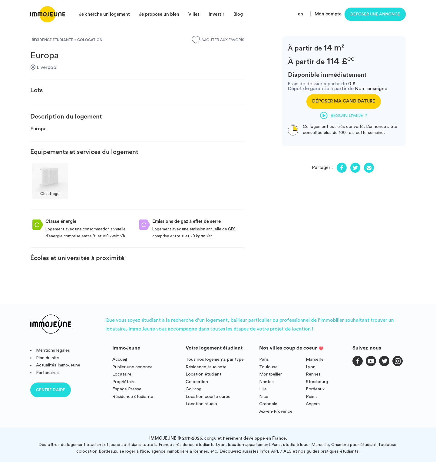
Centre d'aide (50, 390)
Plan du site (47, 358)
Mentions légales (53, 350)
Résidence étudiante (132, 396)
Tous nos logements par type (215, 359)
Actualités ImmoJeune (58, 365)
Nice (263, 396)
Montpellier (270, 374)
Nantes (266, 381)
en (300, 14)
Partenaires (47, 372)
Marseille (315, 359)
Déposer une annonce (375, 14)
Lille (263, 389)
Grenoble (268, 404)
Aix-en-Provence (275, 411)
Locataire (121, 374)
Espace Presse (126, 389)
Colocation (197, 381)
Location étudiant (203, 374)
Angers (313, 404)
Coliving (193, 389)
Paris (264, 359)
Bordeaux (315, 389)
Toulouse (268, 367)
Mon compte (328, 14)
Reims (312, 396)
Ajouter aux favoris (218, 40)
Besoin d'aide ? (343, 115)
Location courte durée (208, 396)
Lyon (310, 367)
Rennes (313, 374)
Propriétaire (124, 381)
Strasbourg (317, 381)
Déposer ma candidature (343, 101)
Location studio (201, 404)
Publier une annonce (132, 367)
